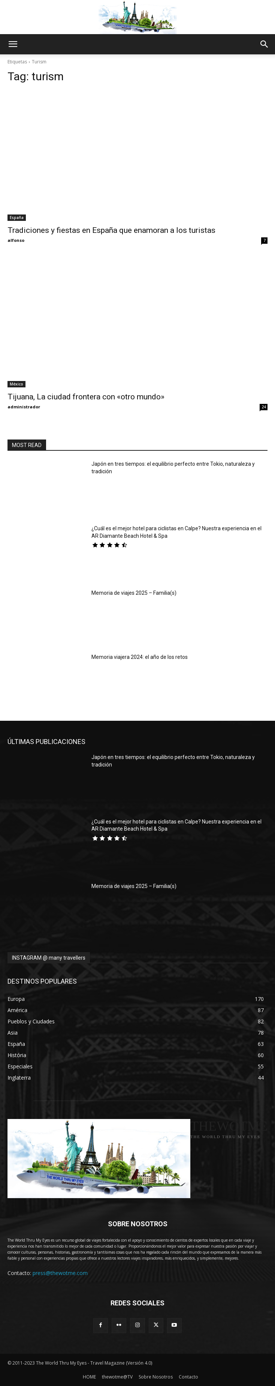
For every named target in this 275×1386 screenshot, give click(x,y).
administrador (23, 407)
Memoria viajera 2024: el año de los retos (139, 657)
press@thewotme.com (60, 1272)
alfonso (15, 240)
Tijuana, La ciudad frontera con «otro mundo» (85, 396)
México (16, 384)
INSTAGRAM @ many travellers (48, 958)
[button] (13, 44)
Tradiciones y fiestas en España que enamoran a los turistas (111, 230)
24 (264, 407)
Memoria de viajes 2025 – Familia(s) (133, 593)
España (17, 217)
